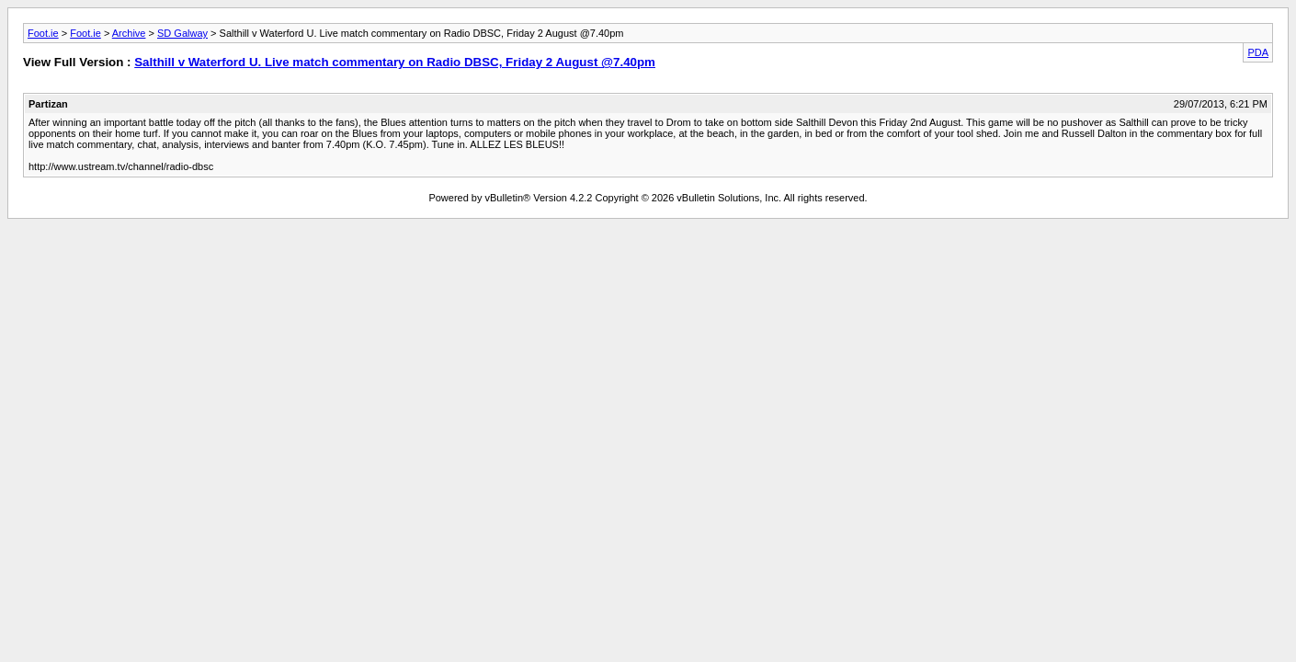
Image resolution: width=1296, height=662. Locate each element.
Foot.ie (43, 33)
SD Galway (182, 33)
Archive (129, 33)
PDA (1257, 52)
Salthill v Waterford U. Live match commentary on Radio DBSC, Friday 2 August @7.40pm (394, 62)
